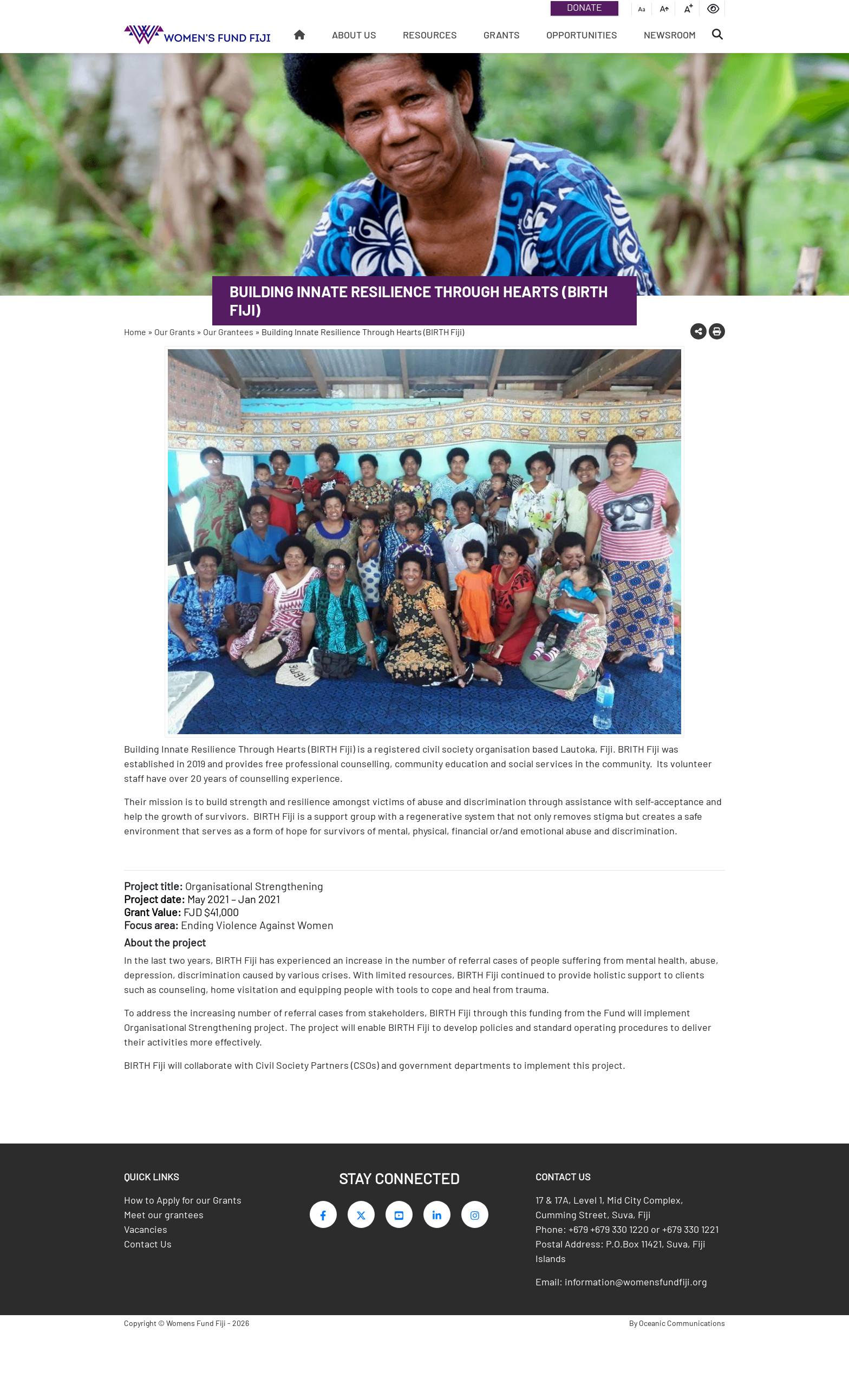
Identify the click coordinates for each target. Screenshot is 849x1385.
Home (135, 331)
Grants (502, 35)
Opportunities (581, 35)
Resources (430, 35)
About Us (354, 35)
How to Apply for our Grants (182, 1211)
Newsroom (670, 35)
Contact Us (148, 1254)
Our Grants (174, 331)
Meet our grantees (164, 1225)
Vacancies (145, 1240)
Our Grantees (228, 331)
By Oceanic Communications (677, 1333)
